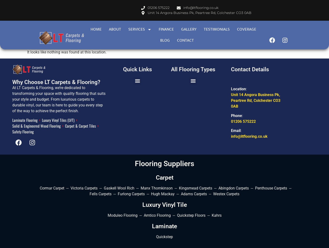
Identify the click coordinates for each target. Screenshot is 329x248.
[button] (137, 81)
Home (96, 29)
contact (185, 40)
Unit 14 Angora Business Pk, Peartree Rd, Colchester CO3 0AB (255, 100)
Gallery (189, 29)
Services (139, 29)
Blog (165, 40)
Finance (166, 29)
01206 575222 (243, 121)
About (115, 29)
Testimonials (217, 29)
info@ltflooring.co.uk (249, 136)
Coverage (246, 29)
